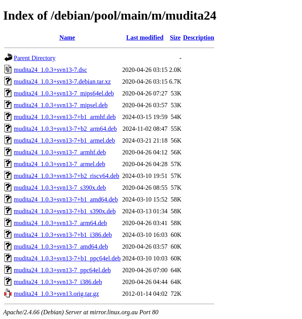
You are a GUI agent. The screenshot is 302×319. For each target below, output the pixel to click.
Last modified (145, 37)
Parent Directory (34, 58)
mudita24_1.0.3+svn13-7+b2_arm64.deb (65, 128)
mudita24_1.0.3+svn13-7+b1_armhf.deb (65, 117)
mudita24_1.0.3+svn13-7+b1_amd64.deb (66, 199)
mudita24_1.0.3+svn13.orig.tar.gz (56, 293)
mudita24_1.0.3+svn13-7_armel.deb (59, 164)
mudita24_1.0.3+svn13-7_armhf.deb (60, 152)
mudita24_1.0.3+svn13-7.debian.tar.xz (62, 81)
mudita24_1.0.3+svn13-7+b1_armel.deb (64, 140)
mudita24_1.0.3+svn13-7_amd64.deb (61, 246)
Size (175, 37)
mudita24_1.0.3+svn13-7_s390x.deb (60, 187)
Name (67, 37)
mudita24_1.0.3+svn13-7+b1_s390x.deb (65, 211)
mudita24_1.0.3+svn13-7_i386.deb (58, 282)
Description (198, 37)
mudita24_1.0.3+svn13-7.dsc (50, 69)
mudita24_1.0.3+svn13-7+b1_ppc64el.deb (67, 258)
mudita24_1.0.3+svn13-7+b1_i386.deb (63, 234)
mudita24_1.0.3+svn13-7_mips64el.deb (64, 93)
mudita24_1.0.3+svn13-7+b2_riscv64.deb (66, 175)
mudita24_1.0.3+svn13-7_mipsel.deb (61, 105)
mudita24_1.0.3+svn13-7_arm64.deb (60, 223)
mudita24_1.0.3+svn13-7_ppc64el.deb (62, 270)
